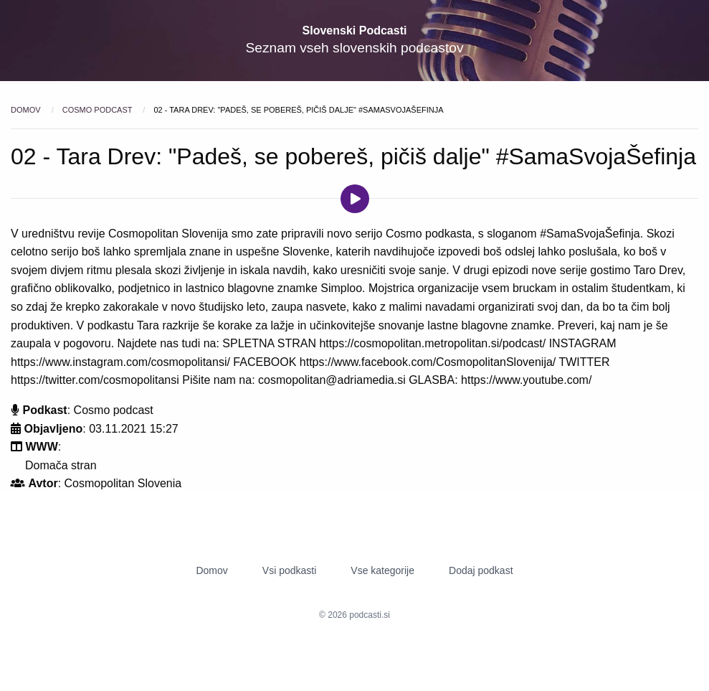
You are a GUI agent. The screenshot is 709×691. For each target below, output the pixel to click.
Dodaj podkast (481, 570)
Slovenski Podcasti (355, 30)
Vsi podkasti (289, 570)
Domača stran (61, 465)
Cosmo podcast (98, 109)
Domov (27, 109)
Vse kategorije (382, 570)
